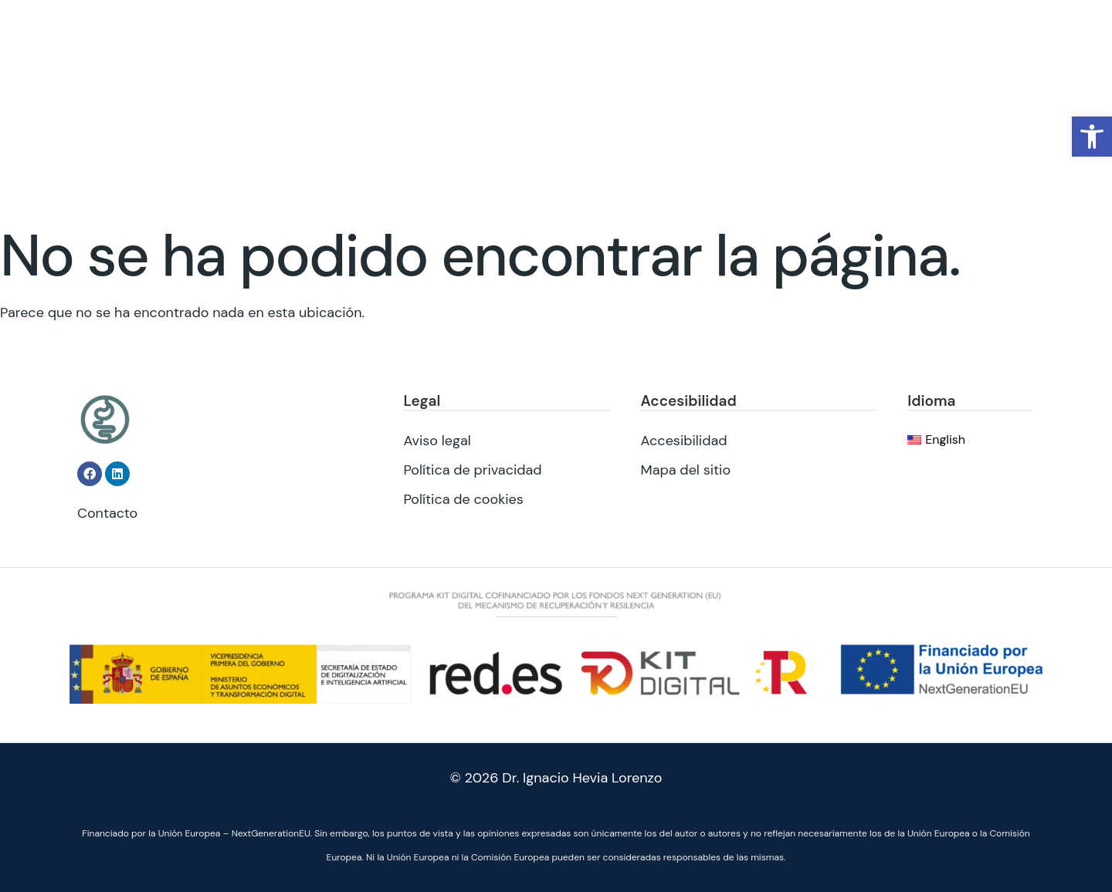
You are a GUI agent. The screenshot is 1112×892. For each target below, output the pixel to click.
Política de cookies (463, 498)
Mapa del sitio (686, 469)
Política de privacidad (472, 469)
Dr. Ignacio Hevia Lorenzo (582, 778)
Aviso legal (436, 440)
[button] (1092, 137)
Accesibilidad (684, 440)
